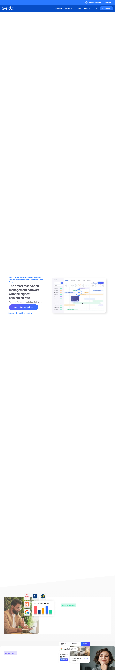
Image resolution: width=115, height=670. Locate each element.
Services (59, 8)
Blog (95, 8)
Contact (87, 8)
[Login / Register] (86, 2)
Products (68, 8)
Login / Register (95, 2)
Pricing (78, 8)
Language (108, 2)
